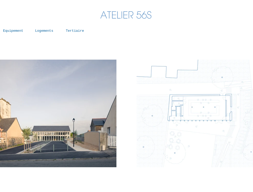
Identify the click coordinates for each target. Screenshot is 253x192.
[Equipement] (14, 31)
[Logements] (46, 31)
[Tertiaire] (77, 31)
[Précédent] (150, 113)
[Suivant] (102, 113)
